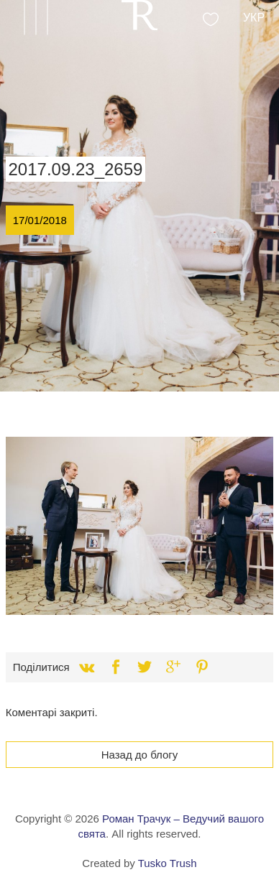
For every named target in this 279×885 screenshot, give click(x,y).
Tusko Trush (167, 863)
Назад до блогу (139, 755)
